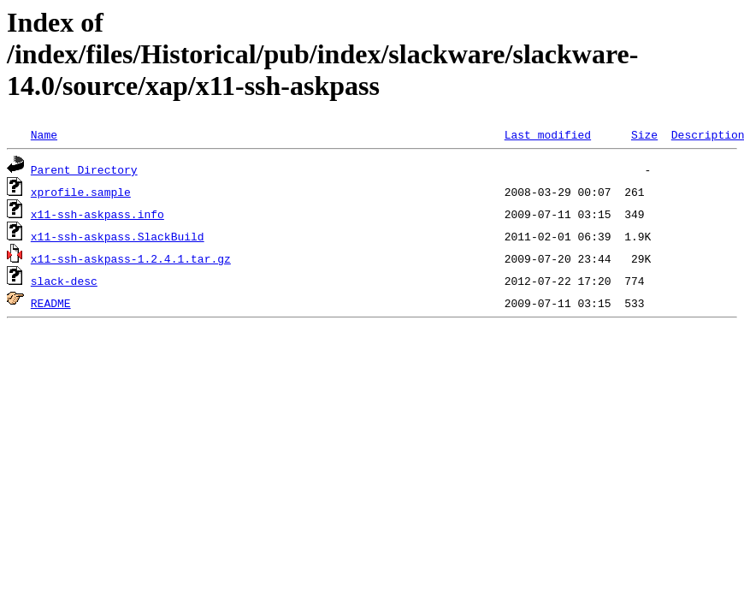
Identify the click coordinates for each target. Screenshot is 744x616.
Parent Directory (84, 169)
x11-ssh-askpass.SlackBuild (117, 236)
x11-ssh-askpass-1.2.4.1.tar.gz (131, 258)
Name (44, 134)
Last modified (548, 134)
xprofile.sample (81, 191)
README (51, 303)
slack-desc (64, 280)
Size (644, 134)
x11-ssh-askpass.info (97, 214)
